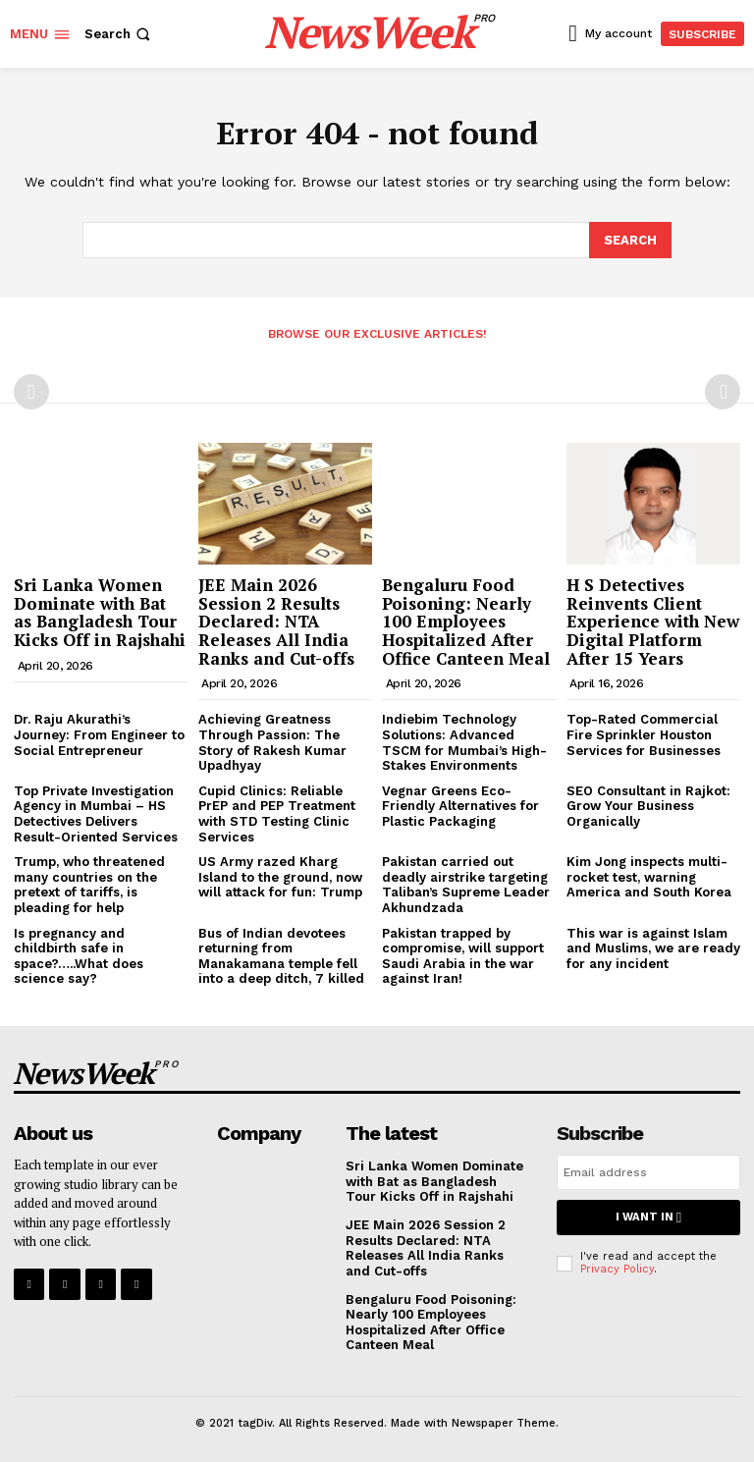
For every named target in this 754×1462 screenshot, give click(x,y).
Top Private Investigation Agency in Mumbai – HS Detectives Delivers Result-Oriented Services (96, 813)
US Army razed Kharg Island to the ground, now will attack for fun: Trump (280, 875)
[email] (648, 1171)
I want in (648, 1216)
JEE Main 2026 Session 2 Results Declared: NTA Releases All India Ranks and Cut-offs (276, 620)
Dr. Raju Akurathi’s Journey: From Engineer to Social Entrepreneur (99, 733)
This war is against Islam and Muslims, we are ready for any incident (653, 946)
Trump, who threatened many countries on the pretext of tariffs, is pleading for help (89, 883)
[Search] (630, 239)
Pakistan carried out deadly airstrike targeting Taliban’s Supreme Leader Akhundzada (466, 883)
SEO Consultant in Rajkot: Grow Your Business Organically (648, 805)
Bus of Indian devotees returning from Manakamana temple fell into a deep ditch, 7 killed (281, 954)
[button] (119, 34)
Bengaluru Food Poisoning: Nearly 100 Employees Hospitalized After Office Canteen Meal (466, 620)
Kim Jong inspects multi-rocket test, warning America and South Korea (648, 875)
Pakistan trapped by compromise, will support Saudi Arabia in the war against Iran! (463, 954)
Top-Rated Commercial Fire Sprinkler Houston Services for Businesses (643, 733)
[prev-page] (31, 390)
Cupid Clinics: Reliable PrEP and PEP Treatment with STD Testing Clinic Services (276, 813)
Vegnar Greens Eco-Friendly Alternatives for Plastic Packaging (460, 805)
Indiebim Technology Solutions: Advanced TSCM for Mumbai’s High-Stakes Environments (464, 741)
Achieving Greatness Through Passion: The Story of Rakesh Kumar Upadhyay (272, 741)
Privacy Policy (617, 1267)
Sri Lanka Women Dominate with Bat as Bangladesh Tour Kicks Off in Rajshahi (100, 611)
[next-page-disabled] (722, 390)
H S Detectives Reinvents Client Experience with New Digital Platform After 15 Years (652, 620)
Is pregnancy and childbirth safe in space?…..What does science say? (78, 954)
